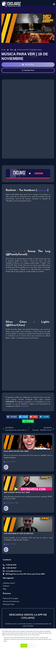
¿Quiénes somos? (9, 583)
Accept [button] (24, 645)
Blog (11, 49)
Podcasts (6, 586)
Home (3, 49)
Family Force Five (13, 251)
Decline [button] (32, 645)
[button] (12, 417)
